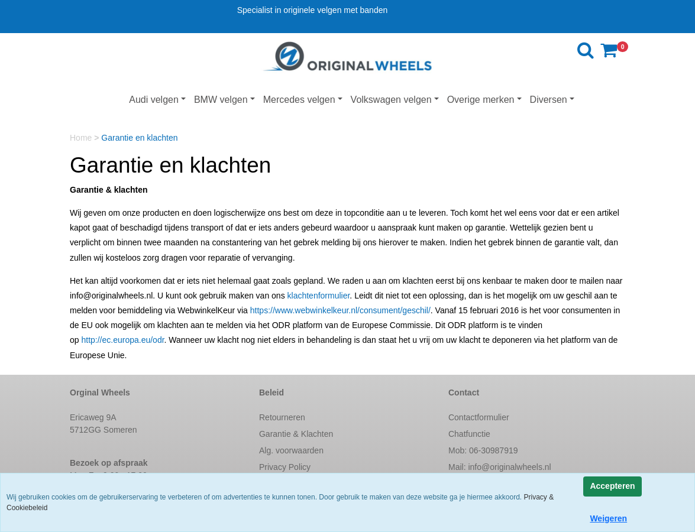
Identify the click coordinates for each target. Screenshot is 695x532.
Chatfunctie (469, 434)
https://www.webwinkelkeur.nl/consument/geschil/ (340, 310)
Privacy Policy (285, 467)
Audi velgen (154, 100)
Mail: (499, 467)
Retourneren (282, 417)
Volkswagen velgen (391, 100)
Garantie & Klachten (296, 434)
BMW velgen (221, 100)
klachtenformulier (318, 295)
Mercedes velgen (299, 100)
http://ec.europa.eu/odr (122, 340)
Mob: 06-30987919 (483, 450)
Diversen (548, 100)
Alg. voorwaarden (291, 450)
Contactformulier (478, 417)
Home (82, 137)
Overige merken (481, 100)
